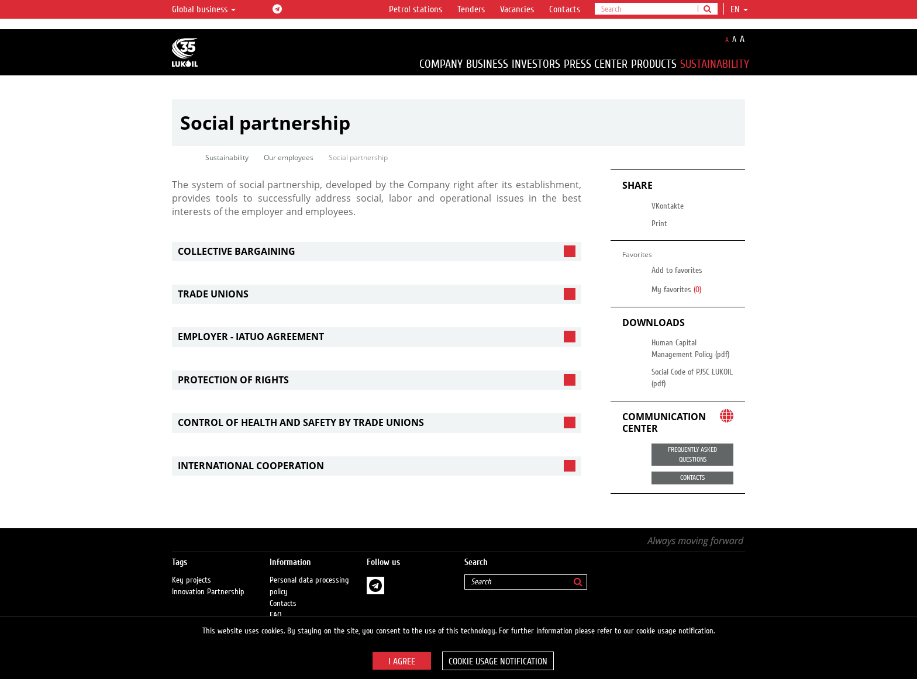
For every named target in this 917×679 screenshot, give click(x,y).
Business (487, 64)
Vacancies (517, 9)
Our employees (288, 157)
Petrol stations (415, 9)
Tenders (471, 9)
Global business (204, 9)
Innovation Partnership (208, 580)
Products (654, 64)
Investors (536, 64)
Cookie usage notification (498, 661)
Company (441, 64)
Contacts (564, 9)
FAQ (276, 603)
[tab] (377, 252)
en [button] (739, 9)
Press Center (596, 64)
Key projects (191, 568)
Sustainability (714, 64)
